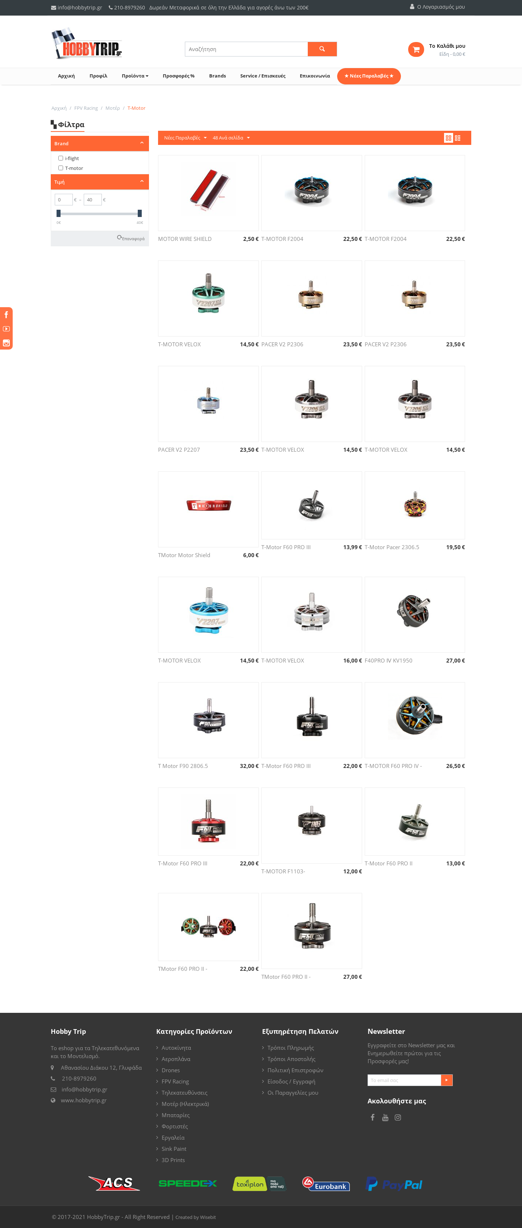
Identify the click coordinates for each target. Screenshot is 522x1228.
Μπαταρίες (176, 1115)
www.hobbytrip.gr (84, 1100)
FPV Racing (86, 108)
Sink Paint (174, 1148)
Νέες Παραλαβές (185, 138)
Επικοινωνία (315, 75)
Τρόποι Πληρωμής (291, 1047)
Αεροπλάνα (176, 1058)
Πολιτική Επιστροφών (295, 1070)
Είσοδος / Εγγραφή (291, 1081)
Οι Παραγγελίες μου (293, 1092)
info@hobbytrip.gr (76, 7)
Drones (171, 1070)
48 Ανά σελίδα (231, 138)
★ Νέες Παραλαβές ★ (369, 75)
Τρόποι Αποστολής (291, 1058)
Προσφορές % (179, 75)
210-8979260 (129, 7)
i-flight (68, 158)
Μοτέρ (112, 108)
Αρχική (66, 75)
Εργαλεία (173, 1137)
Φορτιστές (175, 1126)
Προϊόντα (135, 75)
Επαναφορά (133, 238)
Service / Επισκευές (262, 75)
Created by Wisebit (195, 1217)
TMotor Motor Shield (184, 555)
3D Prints (173, 1160)
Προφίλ (98, 75)
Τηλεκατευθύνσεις (184, 1092)
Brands (217, 75)
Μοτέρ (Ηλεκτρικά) (185, 1103)
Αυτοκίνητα (176, 1047)
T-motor (70, 168)
